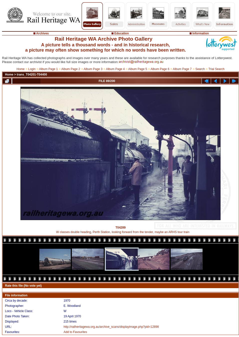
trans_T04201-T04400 (32, 74)
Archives (42, 33)
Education (121, 33)
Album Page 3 (93, 69)
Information (200, 33)
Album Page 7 (182, 69)
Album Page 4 (115, 69)
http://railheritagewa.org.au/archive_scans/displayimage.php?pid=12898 (111, 327)
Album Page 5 (137, 69)
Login (31, 69)
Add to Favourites (75, 332)
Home (20, 69)
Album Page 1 (48, 69)
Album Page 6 (159, 69)
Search (200, 69)
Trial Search (216, 69)
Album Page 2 (70, 69)
